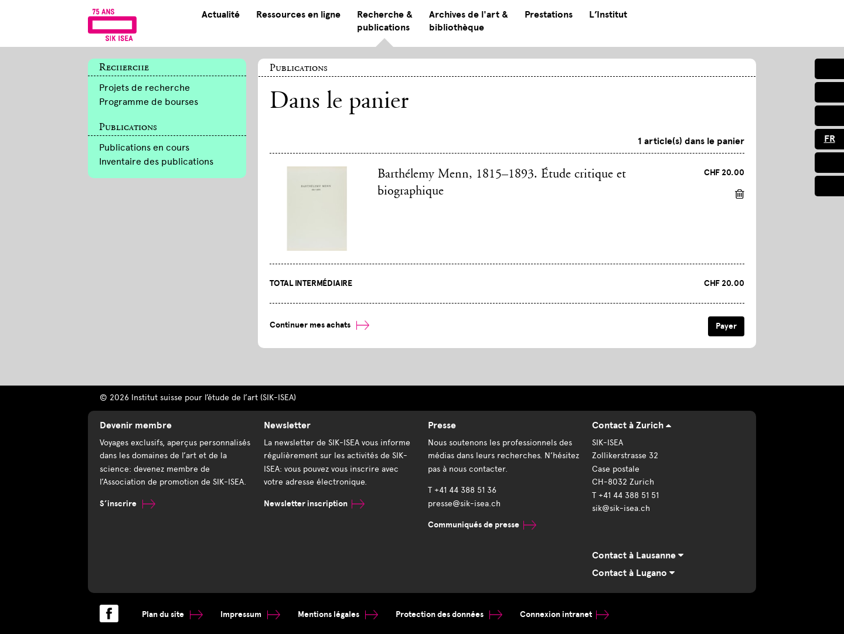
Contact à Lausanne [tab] (637, 555)
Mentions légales (338, 614)
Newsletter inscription (314, 504)
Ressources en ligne (298, 15)
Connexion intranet (564, 614)
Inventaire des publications (156, 161)
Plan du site (172, 614)
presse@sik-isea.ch (464, 504)
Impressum (250, 614)
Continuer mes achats (319, 325)
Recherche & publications (385, 21)
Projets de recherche (144, 87)
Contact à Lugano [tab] (633, 573)
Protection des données (449, 614)
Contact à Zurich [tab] (631, 425)
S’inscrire (127, 504)
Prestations (549, 15)
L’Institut (608, 15)
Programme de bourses (148, 101)
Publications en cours (144, 147)
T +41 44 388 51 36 (462, 490)
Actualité (221, 15)
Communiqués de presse (482, 525)
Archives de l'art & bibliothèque (468, 21)
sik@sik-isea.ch (621, 508)
